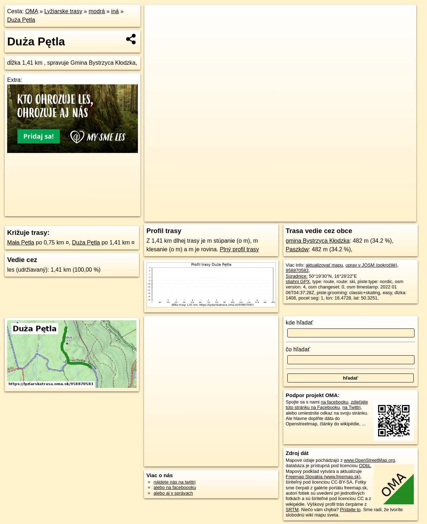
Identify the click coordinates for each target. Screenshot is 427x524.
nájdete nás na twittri (174, 482)
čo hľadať (298, 349)
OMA (31, 11)
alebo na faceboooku (175, 487)
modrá (97, 11)
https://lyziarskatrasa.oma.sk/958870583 (377, 216)
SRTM (292, 509)
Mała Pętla (20, 242)
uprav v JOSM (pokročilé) (371, 265)
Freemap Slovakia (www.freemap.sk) (323, 476)
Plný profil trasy (239, 249)
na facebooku (334, 402)
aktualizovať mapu (324, 265)
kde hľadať (299, 323)
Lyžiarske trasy (63, 11)
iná (115, 11)
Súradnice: (297, 276)
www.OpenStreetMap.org (369, 460)
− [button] (156, 28)
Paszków (297, 249)
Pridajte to (350, 509)
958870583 (297, 270)
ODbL (365, 465)
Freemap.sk (315, 216)
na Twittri (351, 407)
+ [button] (156, 16)
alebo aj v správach (173, 493)
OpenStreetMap (279, 216)
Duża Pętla (21, 20)
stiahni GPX (298, 281)
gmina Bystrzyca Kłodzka (318, 241)
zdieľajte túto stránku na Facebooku (327, 404)
